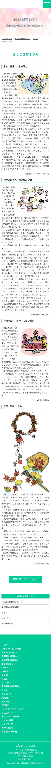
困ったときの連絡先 (10, 716)
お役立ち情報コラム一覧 (11, 602)
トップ (4, 645)
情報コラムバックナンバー (26, 579)
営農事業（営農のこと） (11, 656)
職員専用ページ (9, 731)
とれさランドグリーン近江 (12, 709)
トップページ (7, 39)
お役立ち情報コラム (22, 39)
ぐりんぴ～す (7, 713)
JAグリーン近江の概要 (11, 649)
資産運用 (5, 675)
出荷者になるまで (9, 652)
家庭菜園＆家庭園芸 (10, 607)
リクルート (6, 683)
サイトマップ (7, 724)
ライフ (35, 39)
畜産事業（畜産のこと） (11, 660)
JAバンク (5, 667)
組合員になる (7, 664)
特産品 (4, 679)
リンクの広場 (7, 720)
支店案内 (5, 698)
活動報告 (5, 705)
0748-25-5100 (27, 756)
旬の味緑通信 (7, 623)
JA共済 (4, 671)
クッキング (6, 618)
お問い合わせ (7, 728)
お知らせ (5, 701)
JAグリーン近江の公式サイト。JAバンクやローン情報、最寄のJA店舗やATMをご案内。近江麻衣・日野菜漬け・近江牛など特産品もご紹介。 (14, 4)
